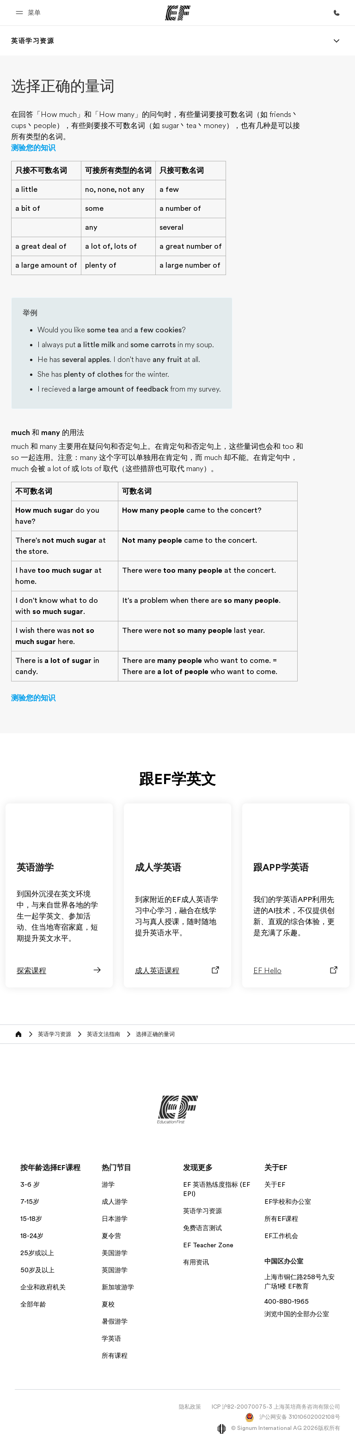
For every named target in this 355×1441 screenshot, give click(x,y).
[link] (33, 40)
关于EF (274, 1184)
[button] (29, 12)
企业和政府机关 (43, 1287)
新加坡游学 (118, 1287)
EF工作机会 (281, 1235)
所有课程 (115, 1355)
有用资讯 (196, 1262)
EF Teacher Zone (208, 1245)
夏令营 (111, 1235)
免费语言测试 (202, 1228)
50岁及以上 (37, 1270)
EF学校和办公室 (287, 1201)
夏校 (108, 1304)
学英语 (111, 1338)
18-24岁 (31, 1235)
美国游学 (115, 1253)
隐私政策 (190, 1407)
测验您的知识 (33, 148)
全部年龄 (33, 1304)
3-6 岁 (30, 1184)
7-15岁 (29, 1201)
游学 (108, 1184)
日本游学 (115, 1218)
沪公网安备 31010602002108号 (292, 1417)
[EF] (177, 13)
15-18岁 (31, 1218)
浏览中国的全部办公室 (296, 1314)
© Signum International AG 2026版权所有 (278, 1428)
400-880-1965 (286, 1301)
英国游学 (115, 1270)
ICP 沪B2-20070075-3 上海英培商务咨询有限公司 (276, 1407)
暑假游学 (115, 1321)
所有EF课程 (281, 1218)
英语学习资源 (202, 1210)
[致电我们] (336, 13)
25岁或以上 (37, 1253)
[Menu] (336, 40)
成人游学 (115, 1201)
